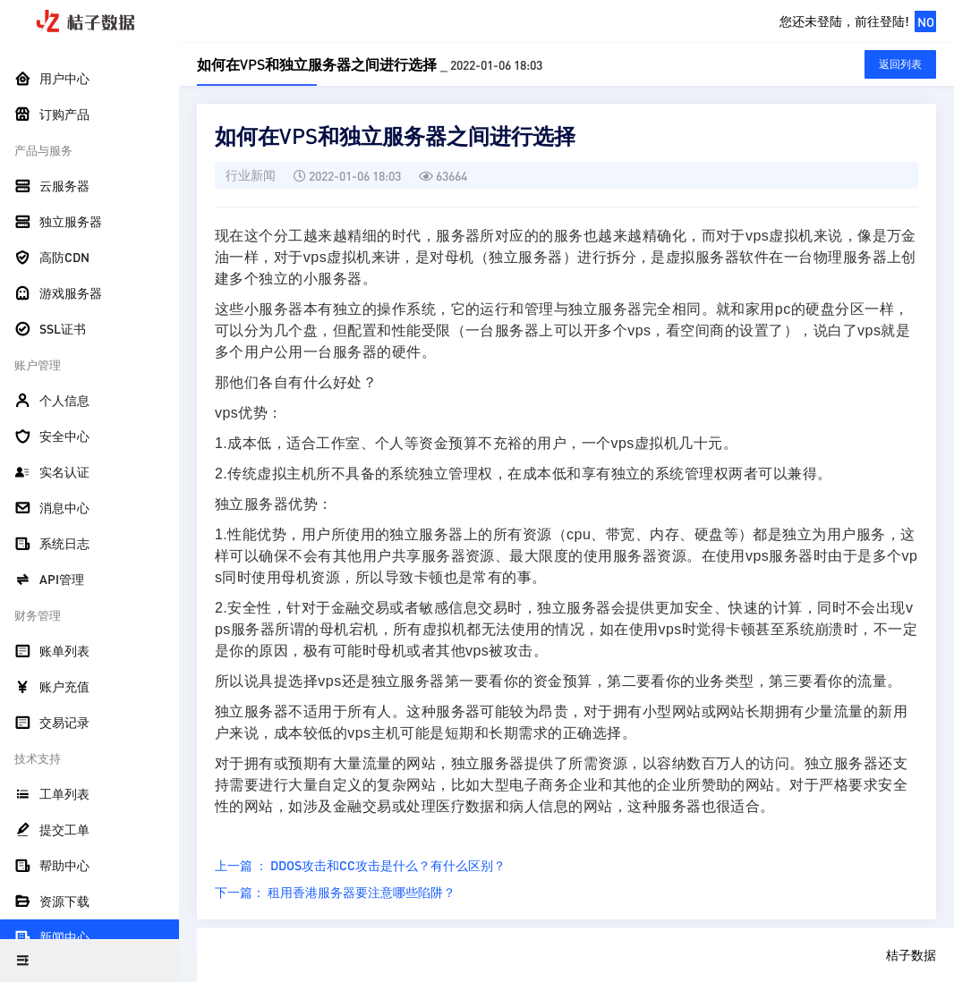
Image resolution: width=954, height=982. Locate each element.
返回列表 (900, 64)
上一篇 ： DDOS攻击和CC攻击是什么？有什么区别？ (360, 865)
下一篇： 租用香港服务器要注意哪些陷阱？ (335, 892)
